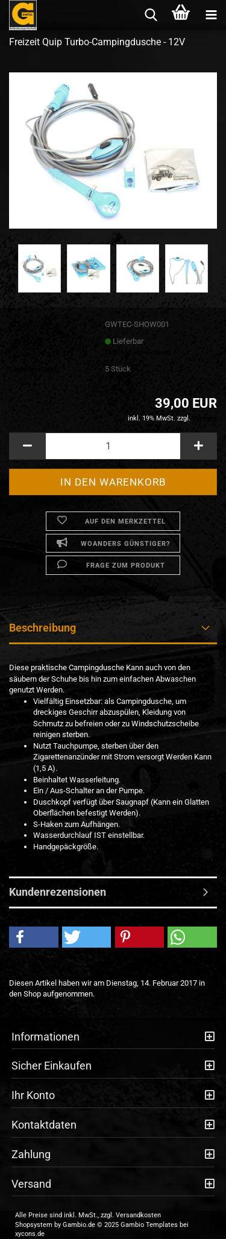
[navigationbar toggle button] (211, 15)
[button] (27, 446)
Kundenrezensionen (57, 892)
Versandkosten (138, 1215)
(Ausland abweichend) (138, 352)
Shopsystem (33, 1225)
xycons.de (30, 1234)
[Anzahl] (113, 446)
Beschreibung (42, 627)
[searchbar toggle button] (151, 15)
